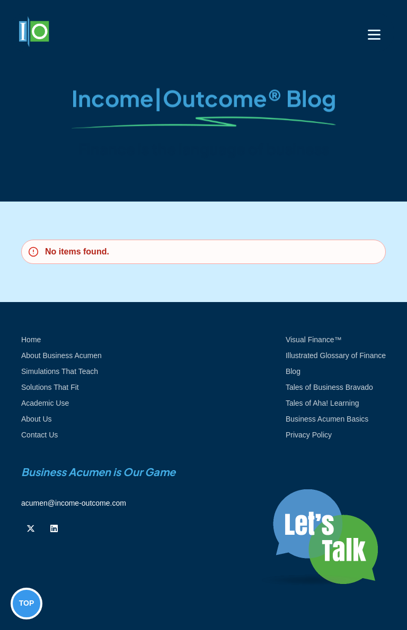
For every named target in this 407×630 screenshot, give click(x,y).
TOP (26, 603)
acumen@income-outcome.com (73, 503)
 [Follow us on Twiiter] (30, 528)
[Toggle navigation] (374, 34)
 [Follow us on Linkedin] (54, 528)
